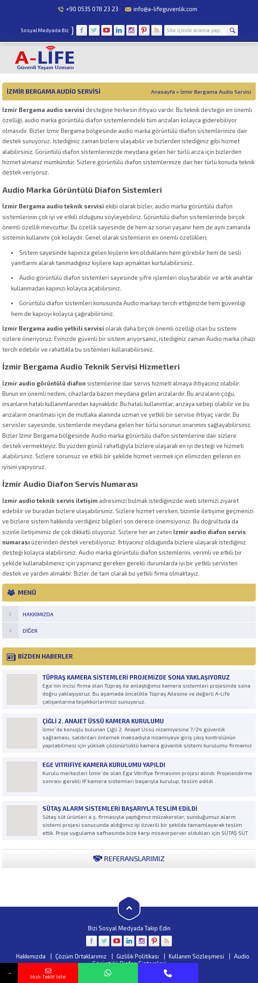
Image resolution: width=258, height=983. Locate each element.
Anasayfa (163, 91)
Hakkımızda (31, 956)
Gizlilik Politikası (138, 956)
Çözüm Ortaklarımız (81, 956)
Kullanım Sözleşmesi (196, 956)
